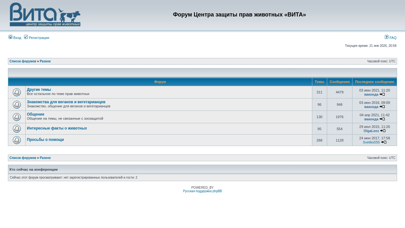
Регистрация (36, 38)
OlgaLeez (371, 131)
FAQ (390, 38)
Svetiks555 (371, 142)
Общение (35, 114)
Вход (15, 38)
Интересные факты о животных (57, 128)
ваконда (371, 94)
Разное (45, 61)
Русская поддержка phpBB (202, 191)
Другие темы (39, 89)
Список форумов (22, 61)
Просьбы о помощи (45, 139)
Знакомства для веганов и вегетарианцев (66, 102)
